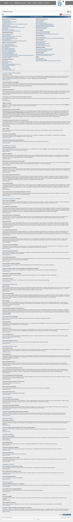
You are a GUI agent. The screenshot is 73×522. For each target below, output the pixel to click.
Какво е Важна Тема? (6, 67)
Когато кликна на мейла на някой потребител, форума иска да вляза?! (14, 40)
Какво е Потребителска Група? (41, 22)
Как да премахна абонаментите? (41, 51)
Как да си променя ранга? (6, 39)
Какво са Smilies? (5, 62)
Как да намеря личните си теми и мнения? (43, 45)
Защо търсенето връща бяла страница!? (43, 43)
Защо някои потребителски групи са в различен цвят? (45, 26)
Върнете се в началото (6, 79)
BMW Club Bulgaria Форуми (7, 517)
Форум (11, 3)
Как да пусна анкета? (6, 47)
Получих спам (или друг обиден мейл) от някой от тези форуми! (47, 33)
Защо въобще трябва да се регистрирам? (9, 21)
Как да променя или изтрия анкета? (8, 48)
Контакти (46, 3)
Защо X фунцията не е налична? (41, 59)
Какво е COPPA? (5, 28)
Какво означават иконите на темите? (8, 69)
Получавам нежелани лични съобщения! (43, 32)
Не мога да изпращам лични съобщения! (43, 31)
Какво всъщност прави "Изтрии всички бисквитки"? (11, 30)
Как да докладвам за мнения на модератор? (9, 54)
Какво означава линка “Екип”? (41, 28)
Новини (29, 3)
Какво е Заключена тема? (6, 68)
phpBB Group (25, 497)
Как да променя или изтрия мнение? (8, 44)
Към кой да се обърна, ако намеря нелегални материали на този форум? (48, 60)
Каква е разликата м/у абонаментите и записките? (44, 48)
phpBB (38, 519)
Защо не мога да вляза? (6, 20)
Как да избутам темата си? (6, 57)
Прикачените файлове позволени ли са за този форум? (45, 54)
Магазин (40, 3)
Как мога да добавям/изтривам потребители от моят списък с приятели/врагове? (50, 38)
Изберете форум (67, 514)
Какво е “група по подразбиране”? (42, 27)
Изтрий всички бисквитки (66, 517)
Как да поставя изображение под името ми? (9, 38)
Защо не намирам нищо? (40, 42)
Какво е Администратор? (40, 20)
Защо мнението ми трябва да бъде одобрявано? (10, 56)
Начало (6, 3)
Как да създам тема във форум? (7, 43)
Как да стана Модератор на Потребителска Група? (44, 25)
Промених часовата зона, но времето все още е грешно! (12, 36)
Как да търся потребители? (40, 44)
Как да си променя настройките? (8, 33)
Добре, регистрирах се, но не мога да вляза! (10, 26)
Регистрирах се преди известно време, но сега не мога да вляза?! (13, 27)
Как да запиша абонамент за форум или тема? (44, 49)
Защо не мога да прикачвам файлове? (8, 51)
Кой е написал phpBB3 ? (40, 58)
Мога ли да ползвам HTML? (7, 61)
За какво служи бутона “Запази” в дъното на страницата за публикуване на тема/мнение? (17, 55)
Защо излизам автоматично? (7, 22)
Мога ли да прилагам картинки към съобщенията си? (11, 64)
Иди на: (60, 514)
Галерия (35, 3)
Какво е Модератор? (39, 21)
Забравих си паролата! (6, 25)
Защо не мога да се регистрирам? (8, 29)
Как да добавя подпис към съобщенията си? (10, 46)
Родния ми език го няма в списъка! (8, 37)
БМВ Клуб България (20, 3)
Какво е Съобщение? (6, 66)
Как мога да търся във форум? (41, 41)
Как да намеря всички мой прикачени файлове (44, 55)
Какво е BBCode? (5, 60)
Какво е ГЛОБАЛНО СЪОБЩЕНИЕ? (8, 65)
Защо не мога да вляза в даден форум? (9, 50)
